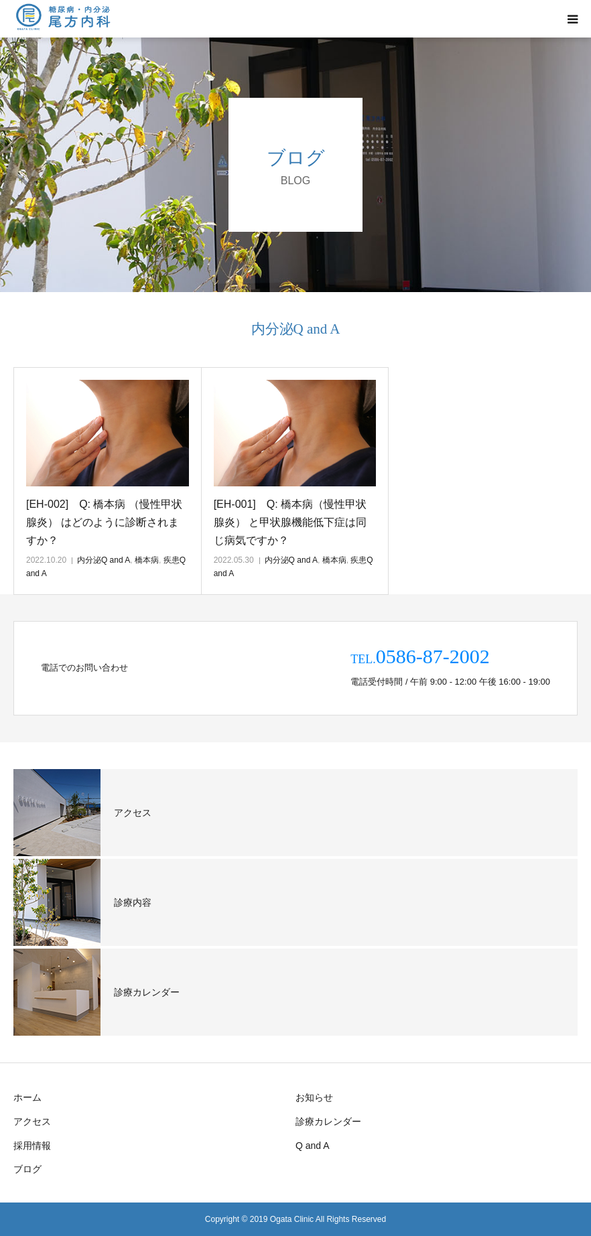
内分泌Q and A (103, 560)
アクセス (32, 1121)
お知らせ (314, 1097)
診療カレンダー (328, 1121)
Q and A (313, 1145)
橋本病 (147, 560)
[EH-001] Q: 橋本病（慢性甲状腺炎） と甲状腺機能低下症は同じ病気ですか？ (290, 522)
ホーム (27, 1097)
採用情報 (32, 1145)
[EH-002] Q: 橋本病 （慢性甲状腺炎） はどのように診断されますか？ (104, 522)
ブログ (27, 1169)
